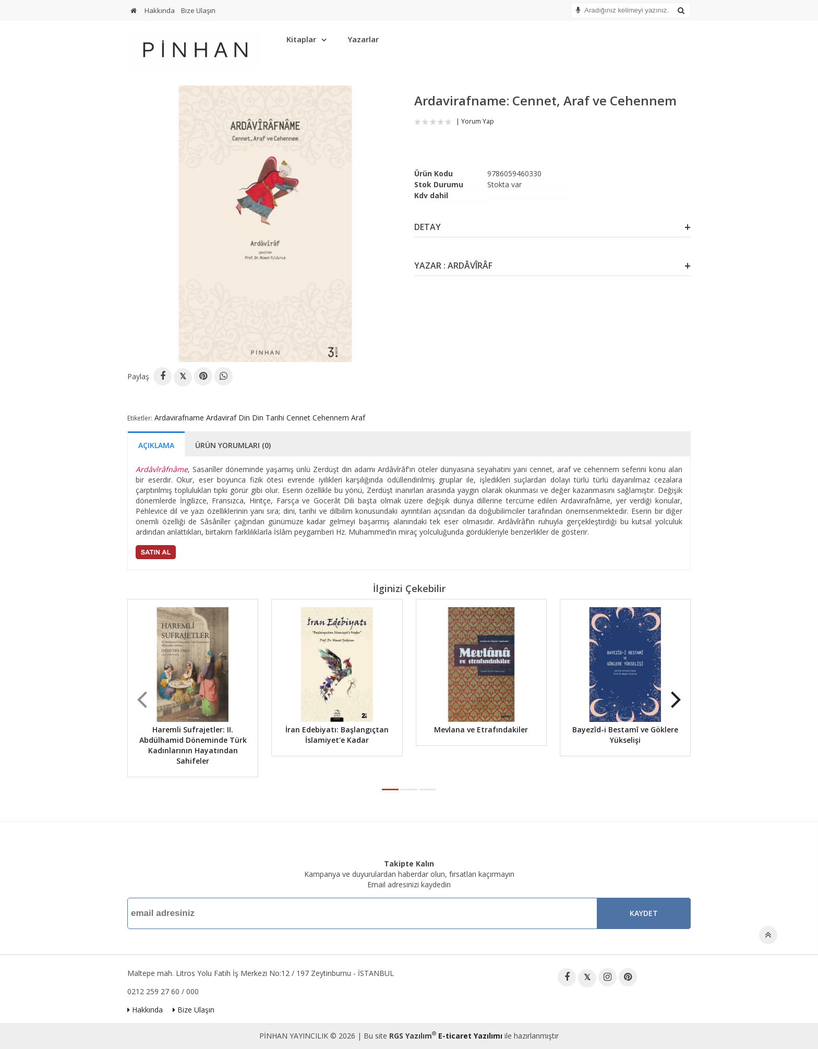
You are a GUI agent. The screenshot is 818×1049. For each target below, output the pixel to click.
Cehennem (330, 418)
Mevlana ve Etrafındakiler (481, 729)
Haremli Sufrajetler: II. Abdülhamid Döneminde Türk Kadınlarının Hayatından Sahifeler (193, 745)
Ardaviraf (221, 418)
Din (244, 418)
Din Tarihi (268, 418)
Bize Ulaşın (198, 10)
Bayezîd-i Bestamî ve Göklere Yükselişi (625, 735)
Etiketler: (139, 418)
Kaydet (644, 913)
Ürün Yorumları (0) (233, 445)
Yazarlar (363, 39)
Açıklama (156, 445)
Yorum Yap (477, 121)
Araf (358, 418)
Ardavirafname (179, 418)
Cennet (298, 418)
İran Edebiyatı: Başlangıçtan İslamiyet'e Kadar (337, 735)
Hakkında (160, 10)
